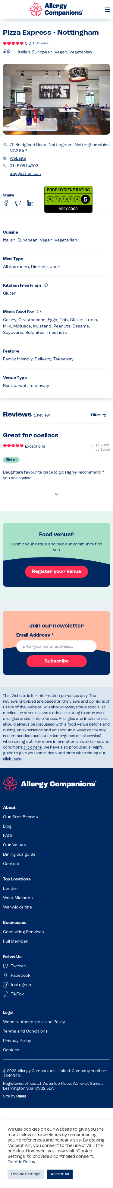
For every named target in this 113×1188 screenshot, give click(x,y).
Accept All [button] (60, 1174)
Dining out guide (19, 854)
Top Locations (17, 879)
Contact (11, 864)
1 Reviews (41, 43)
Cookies (11, 1050)
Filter (98, 415)
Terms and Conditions (25, 1031)
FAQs (8, 836)
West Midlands (18, 898)
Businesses (15, 923)
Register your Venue (56, 571)
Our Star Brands (20, 817)
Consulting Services (23, 932)
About (9, 808)
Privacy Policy (17, 1041)
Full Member (15, 941)
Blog (7, 826)
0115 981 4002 (24, 166)
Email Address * (35, 635)
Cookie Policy (21, 1162)
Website (18, 158)
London (10, 888)
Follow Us (12, 957)
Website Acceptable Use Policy (34, 1022)
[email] (56, 646)
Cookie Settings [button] (25, 1174)
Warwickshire (17, 907)
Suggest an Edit (25, 173)
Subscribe (57, 661)
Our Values (14, 845)
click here (33, 747)
